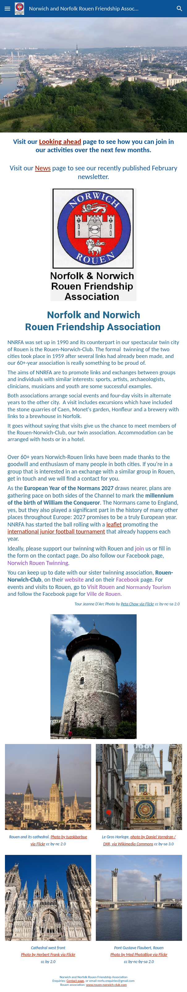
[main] (93, 146)
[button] (7, 8)
